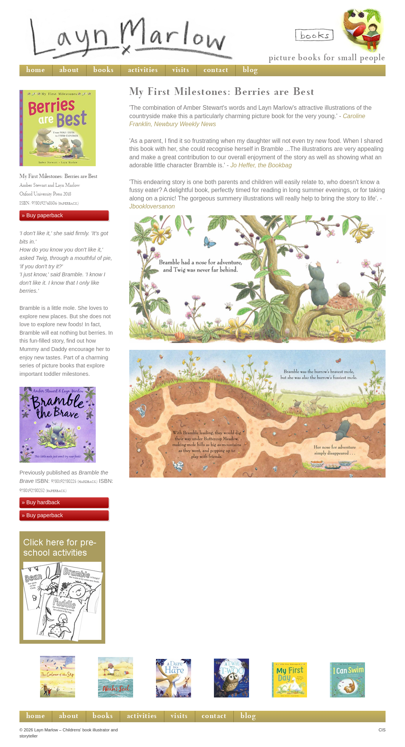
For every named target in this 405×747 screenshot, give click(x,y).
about (69, 70)
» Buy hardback (41, 502)
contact (216, 70)
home (35, 70)
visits (181, 70)
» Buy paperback (42, 215)
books (103, 70)
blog (250, 70)
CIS (382, 730)
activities (143, 70)
